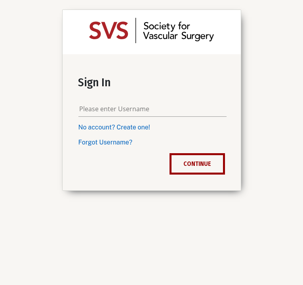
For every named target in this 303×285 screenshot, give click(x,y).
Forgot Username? (105, 142)
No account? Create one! (114, 127)
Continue (197, 163)
